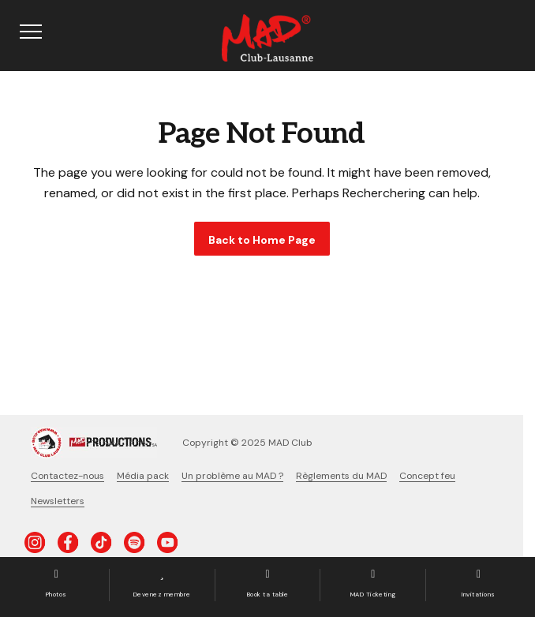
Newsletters (57, 501)
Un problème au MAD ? (232, 475)
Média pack (143, 475)
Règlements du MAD (341, 475)
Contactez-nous (67, 475)
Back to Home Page (262, 240)
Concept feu (427, 475)
